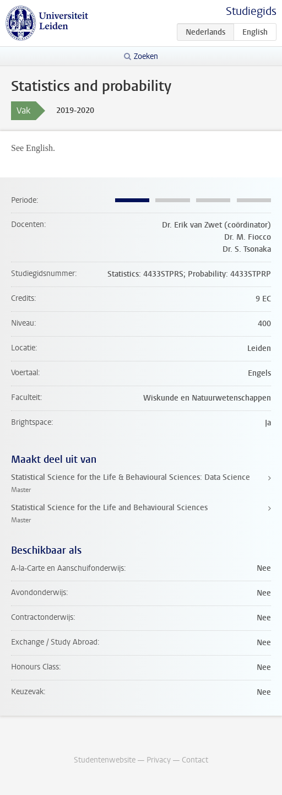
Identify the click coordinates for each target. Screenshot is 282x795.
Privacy (159, 760)
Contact (195, 760)
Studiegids (251, 11)
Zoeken (146, 56)
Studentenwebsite (104, 760)
